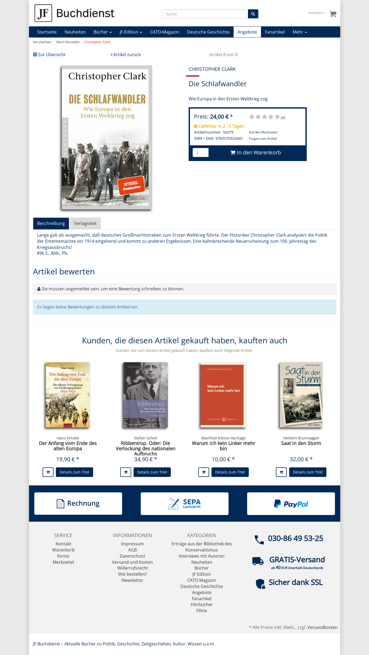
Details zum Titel (74, 472)
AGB (132, 550)
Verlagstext (85, 223)
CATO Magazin (201, 580)
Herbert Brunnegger (301, 437)
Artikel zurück (127, 54)
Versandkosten (322, 627)
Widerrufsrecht (132, 568)
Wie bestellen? (132, 574)
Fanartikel (275, 32)
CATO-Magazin (164, 32)
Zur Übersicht (52, 54)
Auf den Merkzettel (263, 132)
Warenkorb (63, 550)
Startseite (47, 32)
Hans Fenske (68, 437)
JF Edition (202, 574)
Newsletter (132, 580)
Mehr (300, 32)
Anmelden (316, 13)
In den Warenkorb (255, 152)
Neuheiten (75, 32)
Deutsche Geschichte (208, 32)
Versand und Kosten (132, 562)
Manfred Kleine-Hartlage (223, 437)
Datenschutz (132, 556)
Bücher (103, 32)
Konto (63, 556)
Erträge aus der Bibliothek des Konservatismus (202, 547)
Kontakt (63, 544)
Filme (201, 610)
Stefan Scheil (145, 437)
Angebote (247, 32)
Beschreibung (51, 223)
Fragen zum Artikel (263, 138)
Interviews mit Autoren (202, 556)
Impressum (132, 544)
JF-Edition (131, 32)
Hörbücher (202, 604)
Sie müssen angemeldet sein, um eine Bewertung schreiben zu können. (113, 289)
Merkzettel (63, 562)
